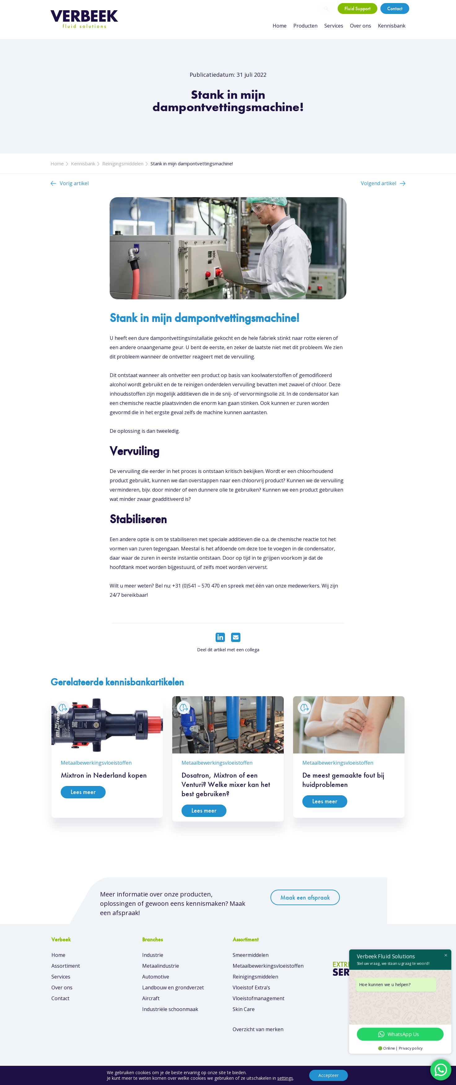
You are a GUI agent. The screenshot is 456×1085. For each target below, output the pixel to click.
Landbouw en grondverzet (173, 987)
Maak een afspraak (305, 897)
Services (333, 25)
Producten (305, 25)
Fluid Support (357, 8)
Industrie (152, 955)
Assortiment (65, 965)
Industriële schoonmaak (170, 1009)
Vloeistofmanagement (258, 998)
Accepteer (328, 1075)
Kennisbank (392, 25)
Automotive (155, 976)
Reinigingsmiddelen (122, 163)
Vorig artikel (74, 183)
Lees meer (83, 792)
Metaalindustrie (160, 965)
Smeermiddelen (251, 955)
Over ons (360, 25)
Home (280, 25)
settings (285, 1078)
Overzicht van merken (258, 1029)
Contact (394, 8)
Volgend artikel (378, 183)
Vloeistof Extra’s (251, 987)
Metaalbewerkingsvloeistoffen (268, 965)
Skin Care (244, 1009)
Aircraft (151, 998)
